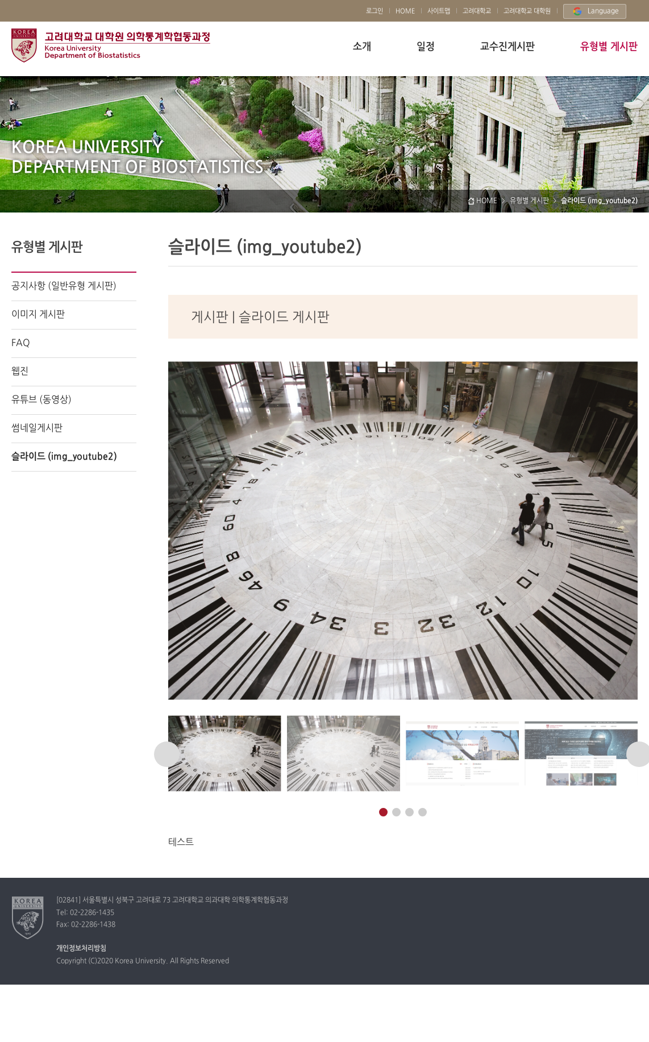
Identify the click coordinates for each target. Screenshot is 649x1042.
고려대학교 (110, 45)
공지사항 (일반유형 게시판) (64, 286)
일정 (426, 46)
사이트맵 (438, 11)
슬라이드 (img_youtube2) (64, 457)
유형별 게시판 (609, 46)
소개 (362, 46)
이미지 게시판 (38, 315)
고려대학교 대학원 (527, 11)
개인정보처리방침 (81, 949)
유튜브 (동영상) (41, 400)
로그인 (374, 11)
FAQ (20, 343)
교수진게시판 (507, 46)
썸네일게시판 (37, 428)
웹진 (19, 371)
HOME (405, 11)
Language (595, 11)
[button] (167, 754)
